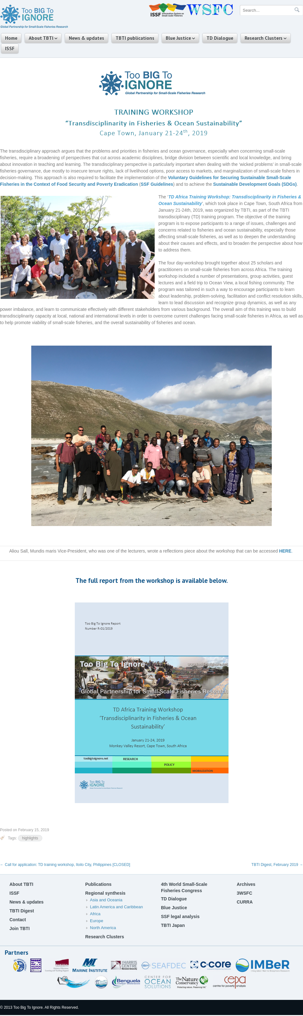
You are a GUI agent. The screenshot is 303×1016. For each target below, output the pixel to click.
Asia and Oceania (106, 900)
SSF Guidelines (157, 184)
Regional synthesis (105, 893)
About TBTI (41, 38)
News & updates (86, 38)
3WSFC (244, 893)
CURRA (245, 901)
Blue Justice (178, 38)
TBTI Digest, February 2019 (277, 864)
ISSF (10, 48)
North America (103, 927)
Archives (246, 884)
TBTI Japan (173, 925)
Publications (98, 884)
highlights (30, 838)
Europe (96, 920)
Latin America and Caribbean (116, 906)
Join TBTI (19, 928)
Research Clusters (263, 38)
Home (11, 38)
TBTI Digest (21, 910)
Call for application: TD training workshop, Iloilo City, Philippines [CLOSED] (65, 864)
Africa (95, 913)
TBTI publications (135, 38)
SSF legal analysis (180, 916)
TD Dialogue (219, 38)
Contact (17, 919)
